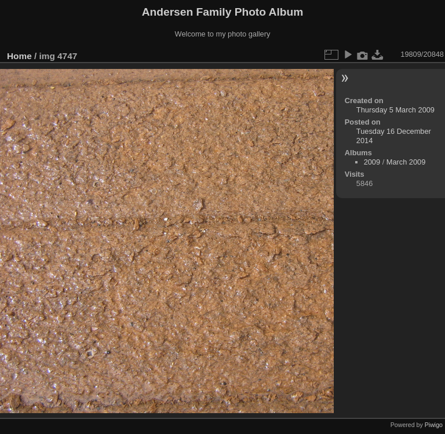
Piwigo (434, 424)
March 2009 (406, 162)
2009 (372, 162)
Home (19, 56)
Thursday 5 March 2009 (395, 109)
